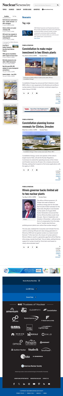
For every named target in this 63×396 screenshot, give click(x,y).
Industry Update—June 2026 (9, 74)
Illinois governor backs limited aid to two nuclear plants (40, 191)
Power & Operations (27, 45)
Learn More (37, 38)
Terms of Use (30, 393)
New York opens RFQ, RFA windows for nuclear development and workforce (10, 68)
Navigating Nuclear (35, 378)
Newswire (26, 17)
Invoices (38, 393)
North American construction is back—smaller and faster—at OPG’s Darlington (10, 21)
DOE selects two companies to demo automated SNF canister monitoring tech (10, 36)
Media (45, 393)
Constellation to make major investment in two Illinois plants (39, 50)
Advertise (37, 9)
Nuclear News (43, 55)
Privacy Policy (20, 393)
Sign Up (18, 9)
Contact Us (46, 378)
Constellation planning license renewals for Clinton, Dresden (38, 124)
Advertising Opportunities (21, 378)
